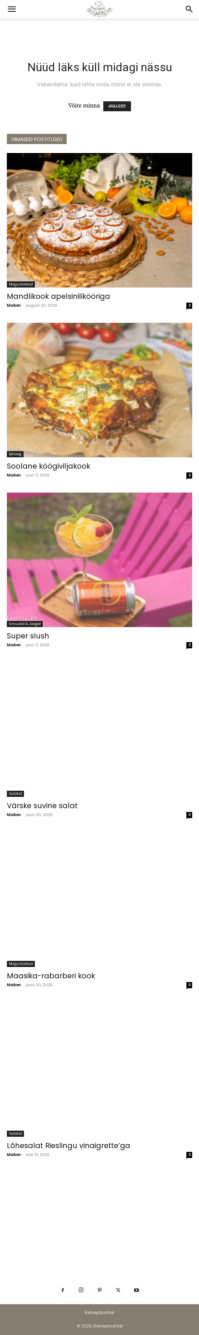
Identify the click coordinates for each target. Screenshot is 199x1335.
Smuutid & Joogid (25, 623)
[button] (12, 9)
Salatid (15, 793)
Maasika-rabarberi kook (51, 976)
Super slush (28, 636)
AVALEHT (117, 106)
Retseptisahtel (99, 1312)
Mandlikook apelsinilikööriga (58, 296)
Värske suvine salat (42, 806)
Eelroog (15, 454)
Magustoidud (21, 284)
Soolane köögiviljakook (48, 466)
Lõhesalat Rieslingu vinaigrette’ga (68, 1145)
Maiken (14, 305)
